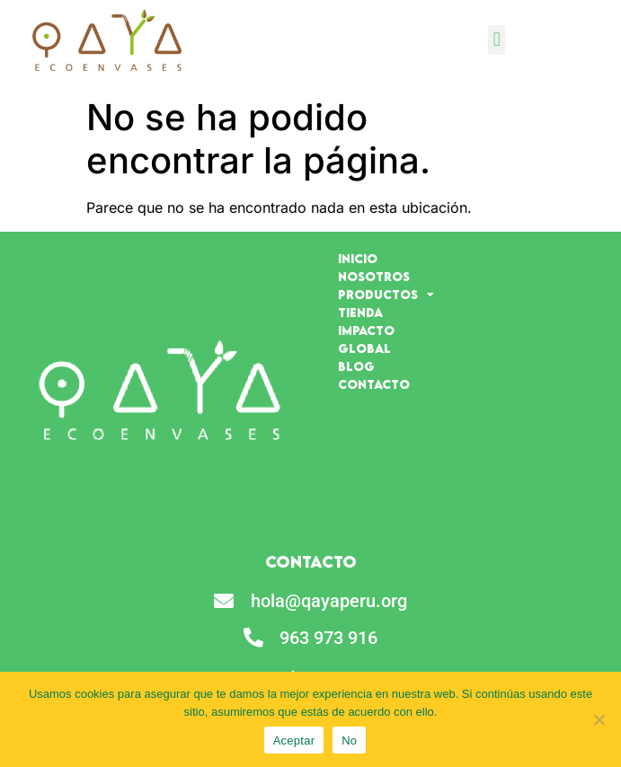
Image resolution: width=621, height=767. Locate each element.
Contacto (374, 384)
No (349, 740)
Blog (356, 366)
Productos (386, 295)
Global (364, 348)
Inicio (357, 258)
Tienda (360, 312)
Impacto (366, 330)
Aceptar (294, 740)
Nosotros (374, 276)
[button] (496, 40)
